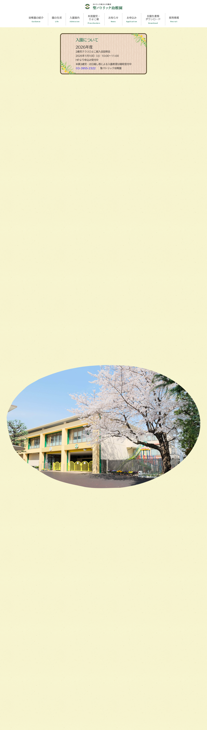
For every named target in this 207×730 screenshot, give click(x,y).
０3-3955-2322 (86, 68)
